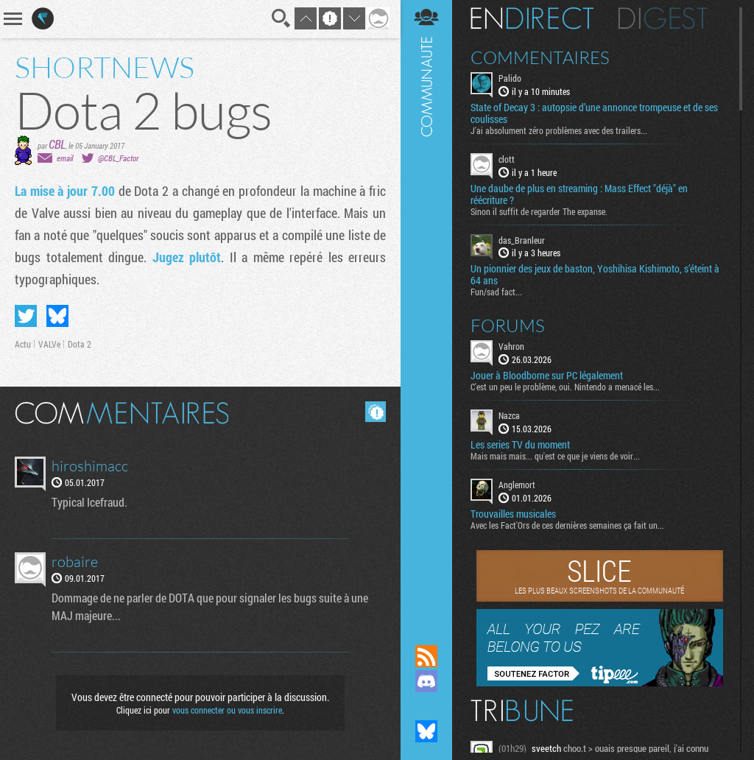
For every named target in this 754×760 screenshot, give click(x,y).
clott (506, 159)
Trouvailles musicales (513, 514)
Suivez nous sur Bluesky (426, 731)
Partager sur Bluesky (57, 316)
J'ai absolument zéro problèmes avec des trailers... (559, 130)
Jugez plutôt (187, 257)
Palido (509, 78)
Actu (23, 344)
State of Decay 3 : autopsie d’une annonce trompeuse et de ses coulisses (594, 113)
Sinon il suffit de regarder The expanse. (539, 211)
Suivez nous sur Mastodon (426, 706)
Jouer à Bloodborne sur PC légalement (547, 375)
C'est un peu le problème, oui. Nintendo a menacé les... (565, 387)
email (65, 157)
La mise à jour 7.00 (65, 191)
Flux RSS (426, 656)
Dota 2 (79, 344)
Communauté (426, 308)
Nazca (509, 415)
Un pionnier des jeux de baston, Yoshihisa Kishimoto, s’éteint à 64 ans (595, 274)
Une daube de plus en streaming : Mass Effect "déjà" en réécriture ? (579, 194)
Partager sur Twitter (26, 316)
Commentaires (540, 57)
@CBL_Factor (118, 157)
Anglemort (516, 484)
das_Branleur (521, 240)
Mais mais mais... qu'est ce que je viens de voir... (555, 456)
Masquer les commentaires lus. (375, 411)
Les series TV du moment (520, 445)
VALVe (49, 344)
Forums (508, 325)
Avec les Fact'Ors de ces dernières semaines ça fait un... (567, 525)
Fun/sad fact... (496, 292)
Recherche (281, 18)
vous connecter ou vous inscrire (227, 710)
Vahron (511, 346)
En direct (532, 18)
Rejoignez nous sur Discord (426, 681)
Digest (663, 18)
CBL (57, 144)
